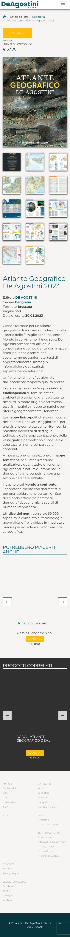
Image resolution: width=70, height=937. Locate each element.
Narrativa (43, 797)
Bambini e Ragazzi (48, 807)
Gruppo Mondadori (48, 824)
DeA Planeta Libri (21, 4)
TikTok (6, 890)
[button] (7, 601)
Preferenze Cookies (49, 855)
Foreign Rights (11, 873)
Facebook (8, 886)
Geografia (38, 16)
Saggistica (43, 792)
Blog (6, 815)
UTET (6, 797)
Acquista (18, 32)
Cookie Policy (45, 851)
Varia (40, 788)
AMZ (5, 807)
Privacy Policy (46, 846)
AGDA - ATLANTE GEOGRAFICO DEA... (33, 739)
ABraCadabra (10, 802)
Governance (45, 837)
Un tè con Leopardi (32, 623)
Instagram (8, 895)
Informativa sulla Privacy (52, 841)
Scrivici (7, 868)
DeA (5, 792)
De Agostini (26, 297)
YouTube (8, 900)
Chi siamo (43, 819)
